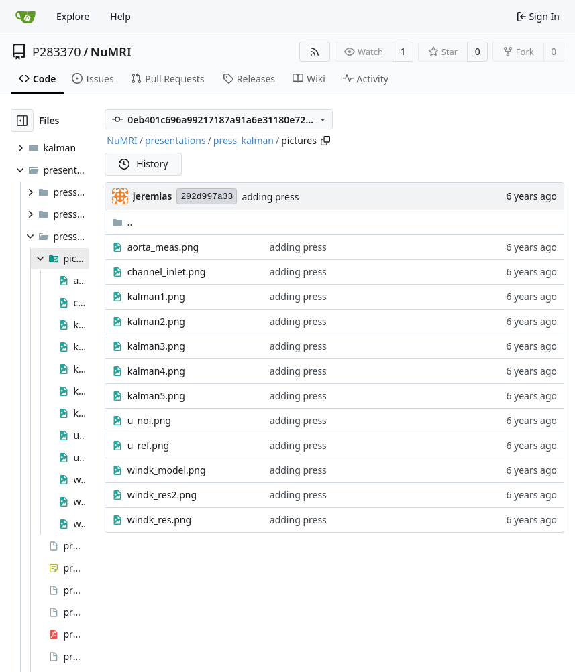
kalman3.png (156, 346)
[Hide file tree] (22, 120)
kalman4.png (156, 370)
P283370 (56, 51)
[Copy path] (325, 140)
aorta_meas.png (163, 247)
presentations (175, 140)
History (143, 163)
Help (120, 16)
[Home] (25, 17)
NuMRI (111, 51)
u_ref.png (148, 445)
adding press (270, 196)
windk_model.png (166, 470)
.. (122, 222)
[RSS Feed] (314, 52)
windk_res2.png (162, 494)
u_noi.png (149, 420)
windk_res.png (159, 519)
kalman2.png (156, 321)
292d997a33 (206, 197)
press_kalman (243, 140)
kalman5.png (156, 395)
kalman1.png (156, 296)
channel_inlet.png (166, 271)
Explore (72, 16)
